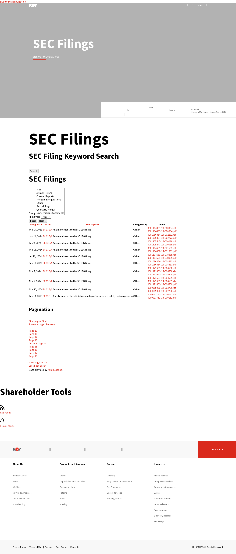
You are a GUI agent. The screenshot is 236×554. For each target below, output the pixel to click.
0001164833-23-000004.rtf (162, 228)
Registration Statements (50, 213)
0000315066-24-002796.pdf (162, 290)
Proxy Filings (50, 206)
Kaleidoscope (54, 369)
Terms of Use (35, 547)
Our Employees (114, 487)
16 (33, 349)
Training (63, 504)
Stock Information (162, 532)
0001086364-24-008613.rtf (162, 261)
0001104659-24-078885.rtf (162, 254)
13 (33, 340)
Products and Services (72, 464)
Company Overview (163, 481)
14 (37, 343)
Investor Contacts (162, 498)
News (15, 481)
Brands (63, 475)
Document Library (68, 487)
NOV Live (17, 487)
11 (33, 333)
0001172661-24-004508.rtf (162, 268)
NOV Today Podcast (22, 492)
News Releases (161, 504)
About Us (18, 464)
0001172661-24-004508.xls (162, 271)
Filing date (36, 224)
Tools (62, 498)
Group (32, 213)
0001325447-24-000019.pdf (162, 244)
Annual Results (161, 475)
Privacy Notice (19, 547)
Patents (63, 492)
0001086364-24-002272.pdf (162, 237)
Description (93, 224)
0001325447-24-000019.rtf (162, 241)
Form (48, 224)
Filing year (34, 216)
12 (33, 337)
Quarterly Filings (50, 209)
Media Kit (74, 547)
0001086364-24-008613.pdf (162, 264)
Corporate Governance (165, 487)
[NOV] (33, 5)
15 (33, 346)
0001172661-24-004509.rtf (162, 277)
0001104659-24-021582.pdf (162, 251)
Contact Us (217, 449)
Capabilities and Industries (72, 481)
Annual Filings (50, 193)
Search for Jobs (114, 492)
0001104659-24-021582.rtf (162, 248)
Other (50, 203)
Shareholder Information (165, 527)
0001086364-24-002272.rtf (162, 234)
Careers (111, 464)
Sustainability (19, 504)
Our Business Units (22, 498)
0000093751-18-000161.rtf (162, 294)
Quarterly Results (162, 515)
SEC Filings (159, 521)
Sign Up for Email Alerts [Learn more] (46, 56)
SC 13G (46, 296)
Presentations (161, 510)
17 (33, 352)
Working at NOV (114, 498)
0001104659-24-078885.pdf (162, 257)
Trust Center (61, 547)
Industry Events (20, 475)
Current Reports (50, 196)
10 (33, 330)
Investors (159, 464)
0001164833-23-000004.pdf (162, 231)
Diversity (111, 475)
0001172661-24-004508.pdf (162, 274)
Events (157, 492)
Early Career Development (119, 481)
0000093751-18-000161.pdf (162, 297)
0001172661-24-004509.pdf (162, 284)
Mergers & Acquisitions (50, 199)
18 (33, 356)
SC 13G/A (47, 229)
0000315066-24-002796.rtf (162, 287)
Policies (49, 547)
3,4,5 (50, 189)
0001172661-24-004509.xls (162, 281)
